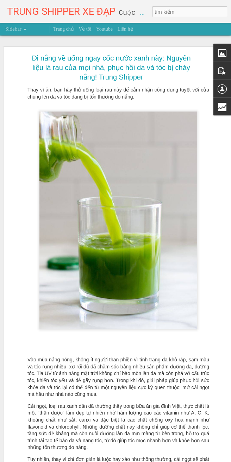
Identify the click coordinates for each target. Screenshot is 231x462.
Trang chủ (63, 29)
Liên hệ (125, 29)
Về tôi (85, 29)
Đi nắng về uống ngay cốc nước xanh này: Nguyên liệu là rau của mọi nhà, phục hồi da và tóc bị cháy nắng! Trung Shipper (111, 54)
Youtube (104, 29)
